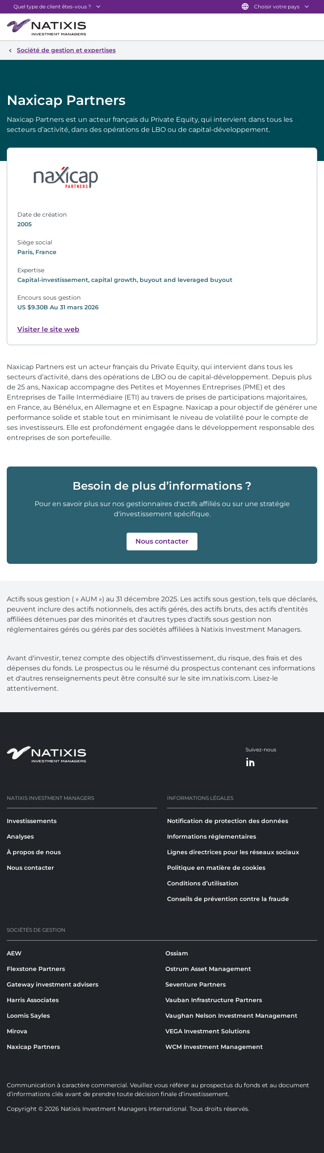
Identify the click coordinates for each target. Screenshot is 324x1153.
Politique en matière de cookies (216, 867)
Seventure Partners (195, 984)
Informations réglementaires (211, 836)
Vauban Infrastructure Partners (213, 1000)
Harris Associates (33, 1000)
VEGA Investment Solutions (207, 1031)
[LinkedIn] (251, 762)
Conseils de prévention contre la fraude (228, 899)
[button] (162, 541)
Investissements (32, 821)
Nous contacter (30, 867)
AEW (14, 953)
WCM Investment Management (214, 1047)
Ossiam (176, 953)
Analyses (20, 836)
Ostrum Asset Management (208, 969)
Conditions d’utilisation (202, 883)
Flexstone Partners (36, 969)
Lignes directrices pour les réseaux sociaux (233, 852)
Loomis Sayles (28, 1015)
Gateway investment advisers (52, 984)
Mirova (17, 1031)
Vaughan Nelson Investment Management (231, 1015)
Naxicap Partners (33, 1047)
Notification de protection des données (227, 821)
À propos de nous (34, 852)
